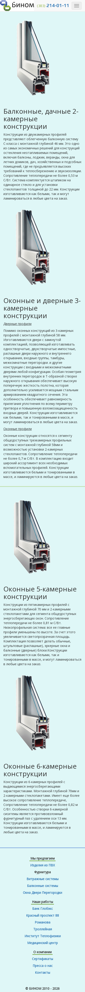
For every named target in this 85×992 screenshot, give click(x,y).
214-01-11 (53, 5)
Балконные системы (42, 886)
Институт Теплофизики (42, 936)
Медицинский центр (42, 943)
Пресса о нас (43, 965)
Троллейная (42, 929)
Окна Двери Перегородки (42, 892)
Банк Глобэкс (42, 908)
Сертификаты (42, 959)
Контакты (42, 972)
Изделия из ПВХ (42, 865)
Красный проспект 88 (42, 915)
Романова (42, 922)
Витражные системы (42, 879)
